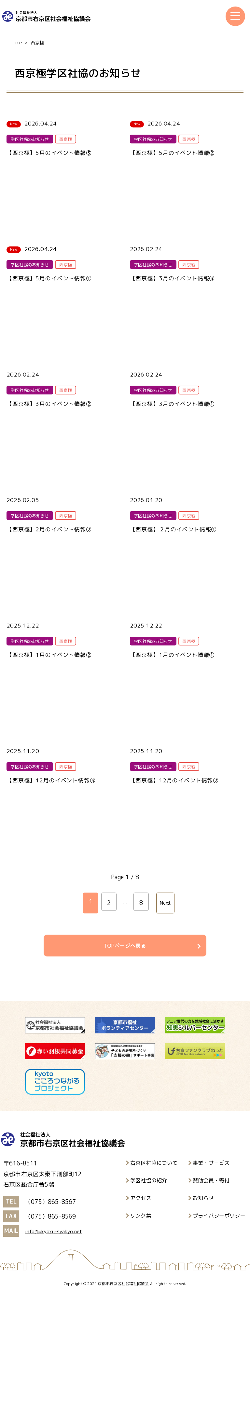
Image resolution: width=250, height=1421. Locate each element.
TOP (19, 43)
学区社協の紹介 (148, 1306)
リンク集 (140, 1341)
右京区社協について (154, 1288)
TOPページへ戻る (125, 1070)
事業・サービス (211, 1288)
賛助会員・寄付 (211, 1306)
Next (164, 1027)
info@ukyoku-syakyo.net (58, 1357)
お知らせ (203, 1323)
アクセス (140, 1323)
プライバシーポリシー (219, 1341)
